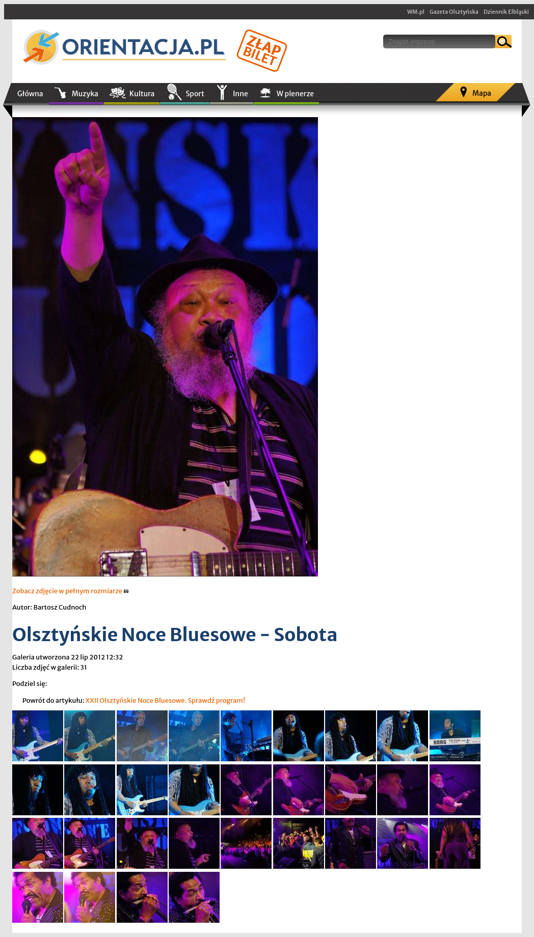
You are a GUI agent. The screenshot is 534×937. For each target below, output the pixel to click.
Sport (194, 93)
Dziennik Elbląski (506, 11)
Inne (240, 93)
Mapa (481, 93)
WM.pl (415, 11)
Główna (30, 93)
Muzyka (85, 93)
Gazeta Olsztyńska (454, 11)
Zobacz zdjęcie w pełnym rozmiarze (70, 591)
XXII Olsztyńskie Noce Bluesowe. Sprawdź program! (165, 700)
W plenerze (295, 93)
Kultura (142, 93)
